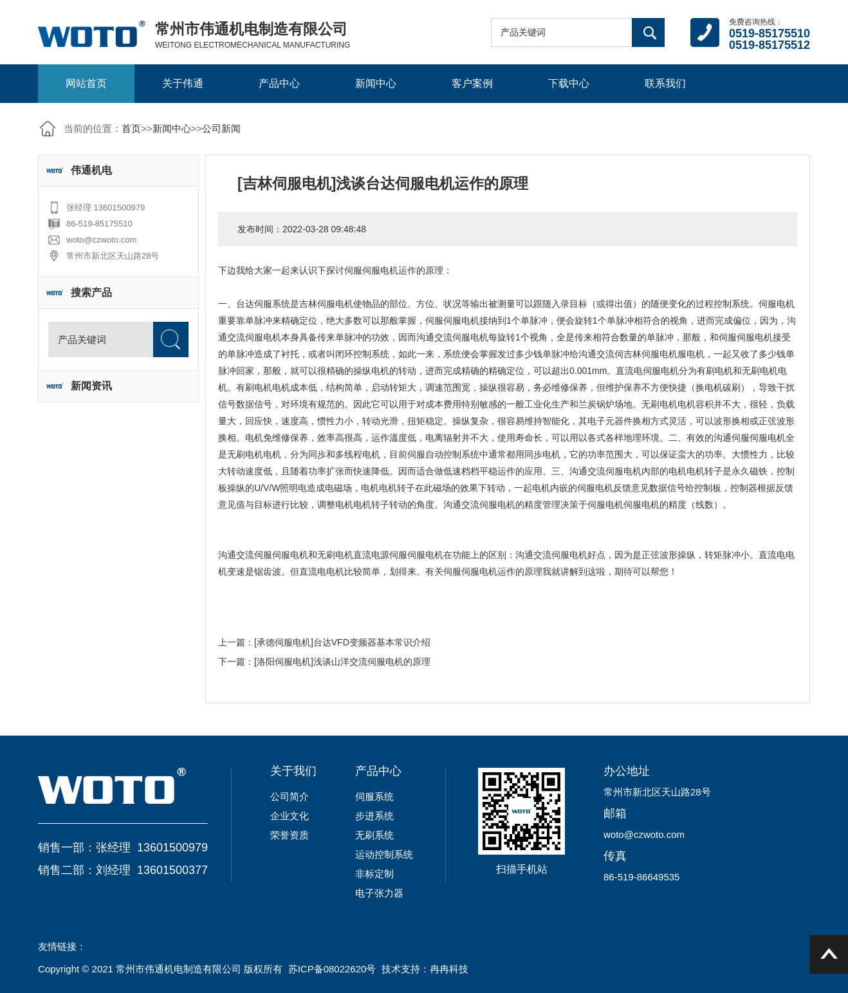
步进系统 (374, 815)
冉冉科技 (449, 968)
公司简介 (289, 796)
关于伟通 (182, 83)
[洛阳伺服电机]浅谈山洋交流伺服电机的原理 (342, 661)
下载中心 (568, 83)
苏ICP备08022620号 (332, 968)
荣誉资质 (289, 835)
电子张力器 (379, 892)
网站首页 (86, 83)
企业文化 (289, 815)
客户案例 (472, 83)
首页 (131, 128)
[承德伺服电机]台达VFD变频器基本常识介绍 (342, 642)
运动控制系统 (384, 854)
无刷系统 (374, 835)
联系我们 (665, 83)
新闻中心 (375, 83)
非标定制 (374, 873)
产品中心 (279, 83)
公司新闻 (221, 128)
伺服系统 (374, 796)
